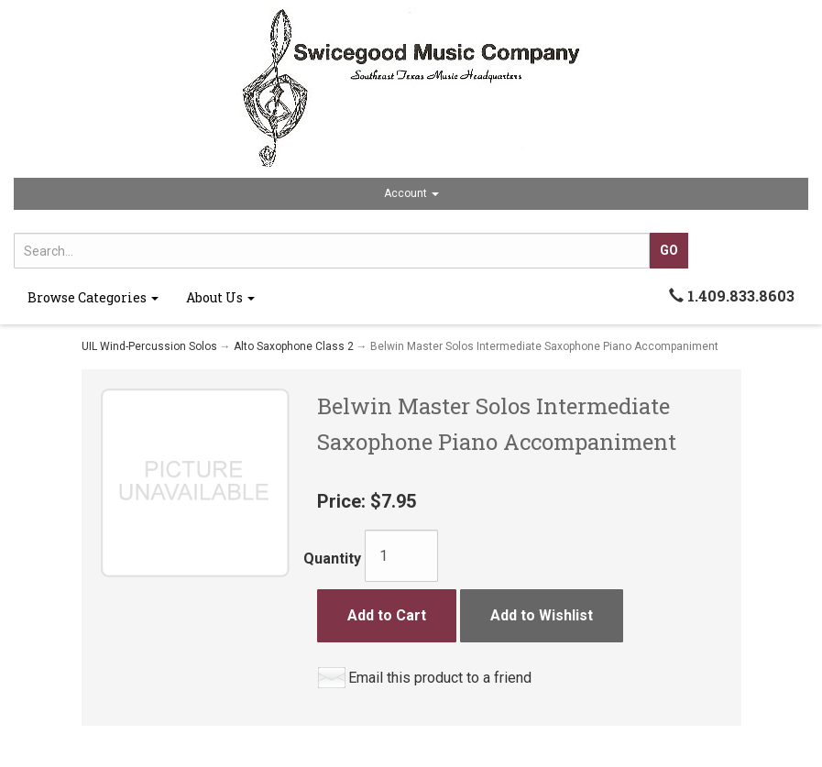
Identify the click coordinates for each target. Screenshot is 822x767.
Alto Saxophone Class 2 (294, 346)
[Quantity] (401, 556)
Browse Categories (93, 297)
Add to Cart (386, 615)
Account (411, 193)
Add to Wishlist (541, 615)
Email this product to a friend (440, 677)
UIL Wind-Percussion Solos (149, 346)
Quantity (332, 558)
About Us (220, 297)
